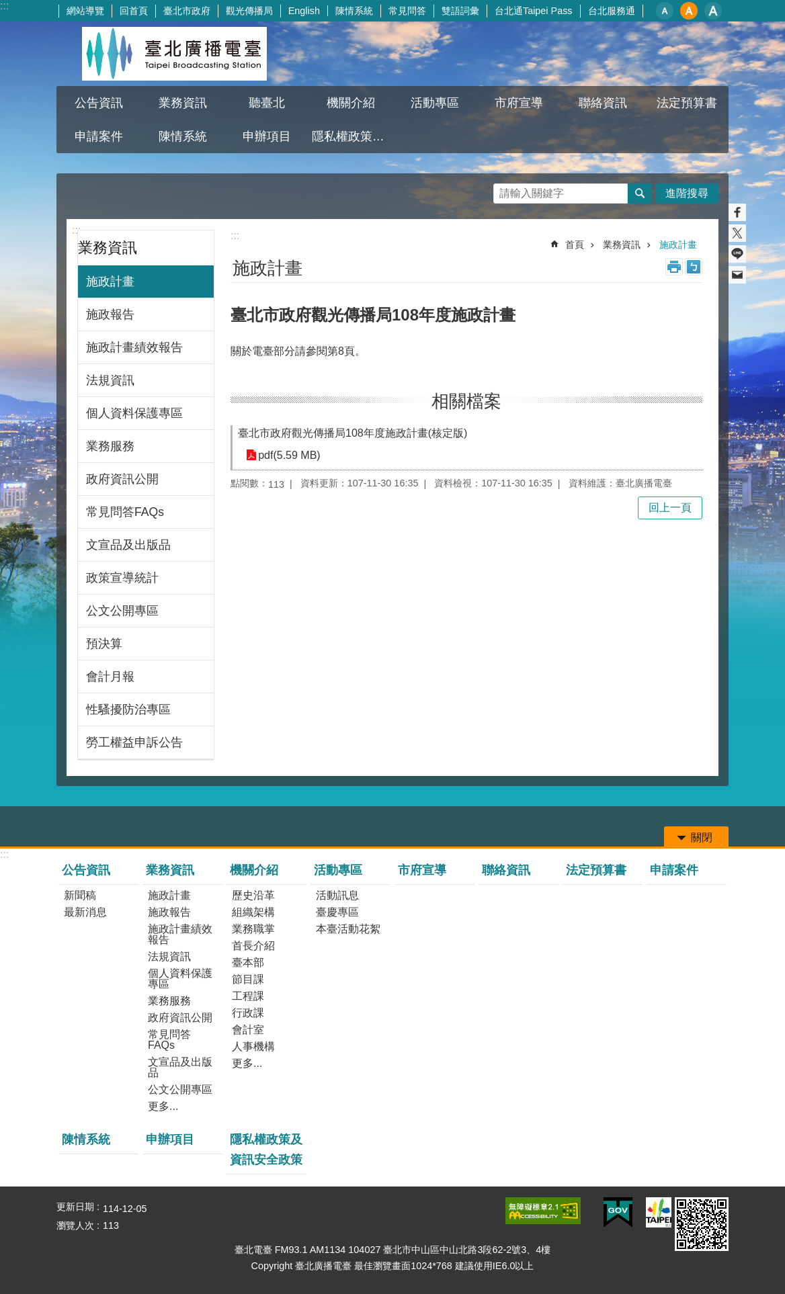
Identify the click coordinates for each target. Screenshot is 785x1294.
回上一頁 (670, 507)
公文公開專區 (122, 610)
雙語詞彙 (460, 10)
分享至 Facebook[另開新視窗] (737, 212)
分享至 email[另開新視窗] (737, 275)
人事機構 (253, 1046)
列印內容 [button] (674, 266)
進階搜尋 (686, 193)
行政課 (248, 1013)
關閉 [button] (701, 837)
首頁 (574, 244)
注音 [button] (693, 266)
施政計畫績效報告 (134, 347)
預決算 (104, 643)
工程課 (248, 996)
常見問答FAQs (125, 512)
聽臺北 (267, 103)
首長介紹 (253, 945)
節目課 (248, 979)
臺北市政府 (186, 10)
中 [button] (689, 10)
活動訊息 (337, 895)
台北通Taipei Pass (534, 10)
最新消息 (85, 912)
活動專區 (435, 103)
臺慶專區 (337, 912)
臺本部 (248, 962)
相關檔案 (466, 401)
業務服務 (110, 446)
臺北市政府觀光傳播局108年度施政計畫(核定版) (352, 433)
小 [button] (664, 10)
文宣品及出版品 (128, 545)
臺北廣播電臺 (174, 54)
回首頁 (134, 10)
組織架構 (253, 912)
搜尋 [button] (640, 193)
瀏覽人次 (75, 1225)
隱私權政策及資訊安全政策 (352, 136)
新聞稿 (80, 895)
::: (4, 5)
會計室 (248, 1029)
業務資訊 (183, 103)
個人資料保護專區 (134, 413)
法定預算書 (687, 103)
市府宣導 (519, 103)
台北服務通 (611, 10)
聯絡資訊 (603, 103)
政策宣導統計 (122, 578)
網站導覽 (85, 10)
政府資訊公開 (122, 479)
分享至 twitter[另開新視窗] (737, 233)
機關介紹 (351, 103)
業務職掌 (253, 929)
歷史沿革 (253, 895)
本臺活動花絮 (348, 929)
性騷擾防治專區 (128, 709)
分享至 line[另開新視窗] (737, 254)
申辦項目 (267, 136)
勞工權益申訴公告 (134, 742)
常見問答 (407, 10)
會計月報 (110, 676)
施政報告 (110, 314)
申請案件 (99, 136)
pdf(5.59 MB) (289, 455)
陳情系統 (354, 10)
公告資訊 (99, 103)
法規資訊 (110, 380)
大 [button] (713, 10)
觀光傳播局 (249, 10)
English (304, 10)
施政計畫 (110, 281)
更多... (163, 1106)
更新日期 (75, 1206)
